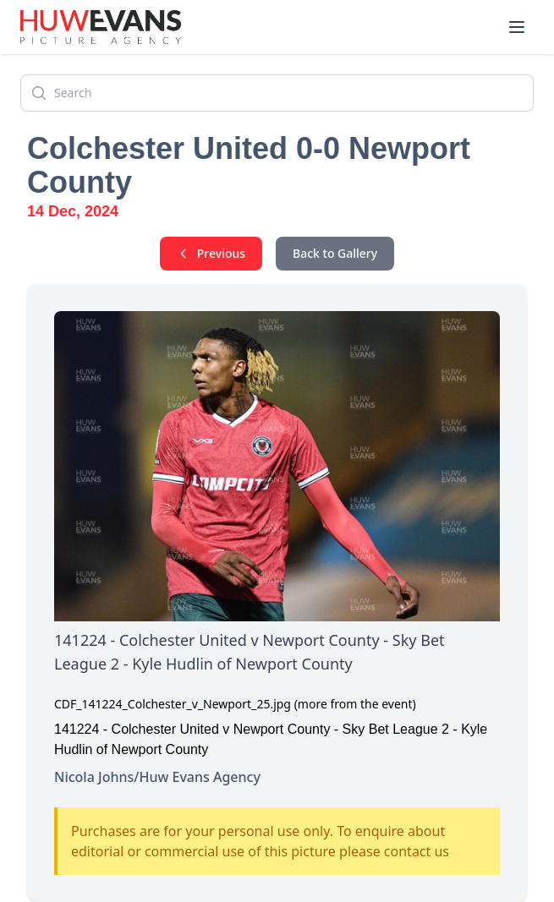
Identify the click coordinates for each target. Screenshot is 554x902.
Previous (211, 253)
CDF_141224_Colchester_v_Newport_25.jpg (172, 704)
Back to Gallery (335, 253)
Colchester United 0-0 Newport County (248, 165)
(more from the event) (355, 704)
